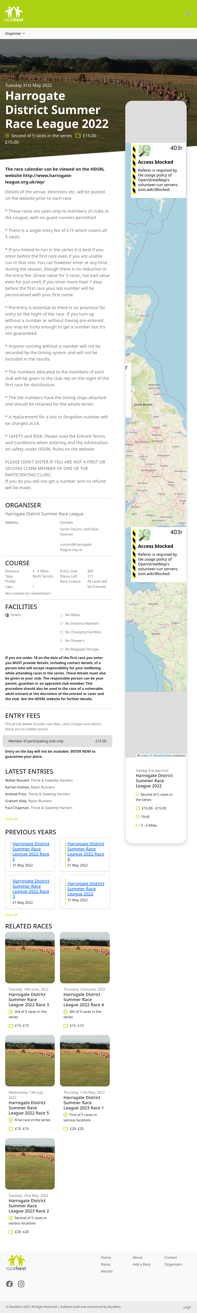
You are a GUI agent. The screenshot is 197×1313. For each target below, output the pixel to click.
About (137, 1257)
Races (105, 1264)
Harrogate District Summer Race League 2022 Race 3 (30, 888)
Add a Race (142, 1264)
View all (11, 819)
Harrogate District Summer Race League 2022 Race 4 (85, 851)
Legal (187, 1307)
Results (107, 1271)
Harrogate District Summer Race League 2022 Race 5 (30, 851)
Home (106, 1257)
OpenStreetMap (162, 755)
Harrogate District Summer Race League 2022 (85, 889)
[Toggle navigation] (188, 14)
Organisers (173, 1264)
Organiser (13, 33)
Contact (170, 1257)
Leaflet (142, 755)
